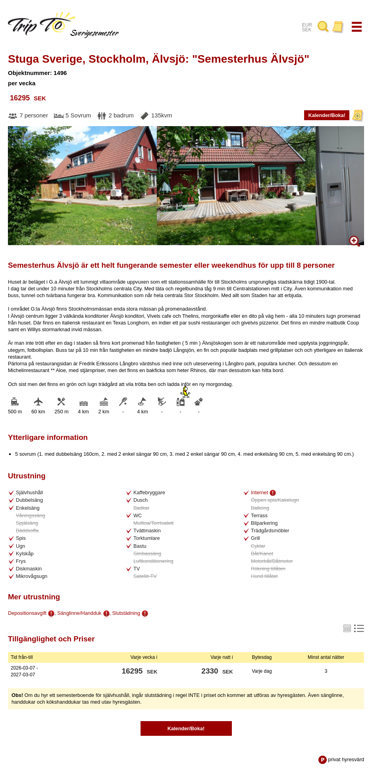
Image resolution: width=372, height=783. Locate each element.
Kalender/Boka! (326, 116)
